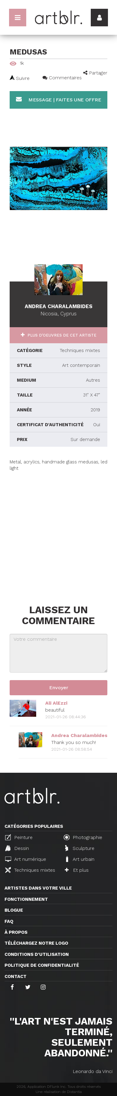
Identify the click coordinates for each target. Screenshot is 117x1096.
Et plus (77, 870)
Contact (16, 976)
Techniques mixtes (30, 870)
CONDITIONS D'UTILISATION (37, 954)
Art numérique (25, 859)
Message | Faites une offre (58, 99)
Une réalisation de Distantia (59, 1092)
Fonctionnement (26, 899)
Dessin (17, 848)
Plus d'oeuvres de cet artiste (61, 335)
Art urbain (79, 859)
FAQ (9, 921)
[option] (58, 178)
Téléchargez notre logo (36, 943)
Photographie (83, 837)
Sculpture (79, 848)
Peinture (19, 837)
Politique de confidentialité (42, 965)
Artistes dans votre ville (38, 888)
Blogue (14, 910)
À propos (16, 932)
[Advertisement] (58, 530)
